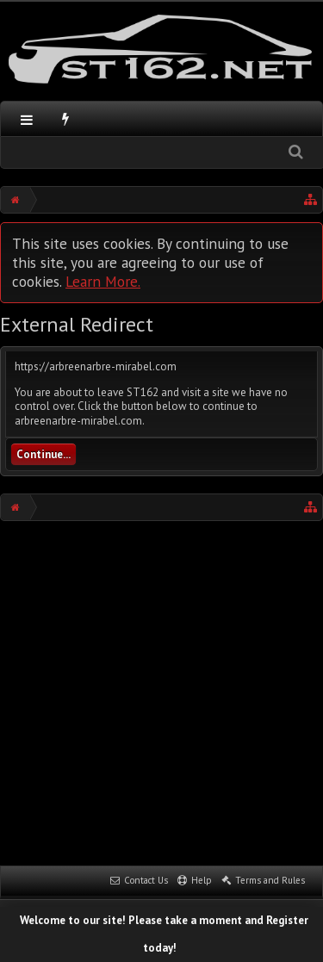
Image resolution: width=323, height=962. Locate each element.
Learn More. (102, 281)
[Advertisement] (161, 691)
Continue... (43, 454)
